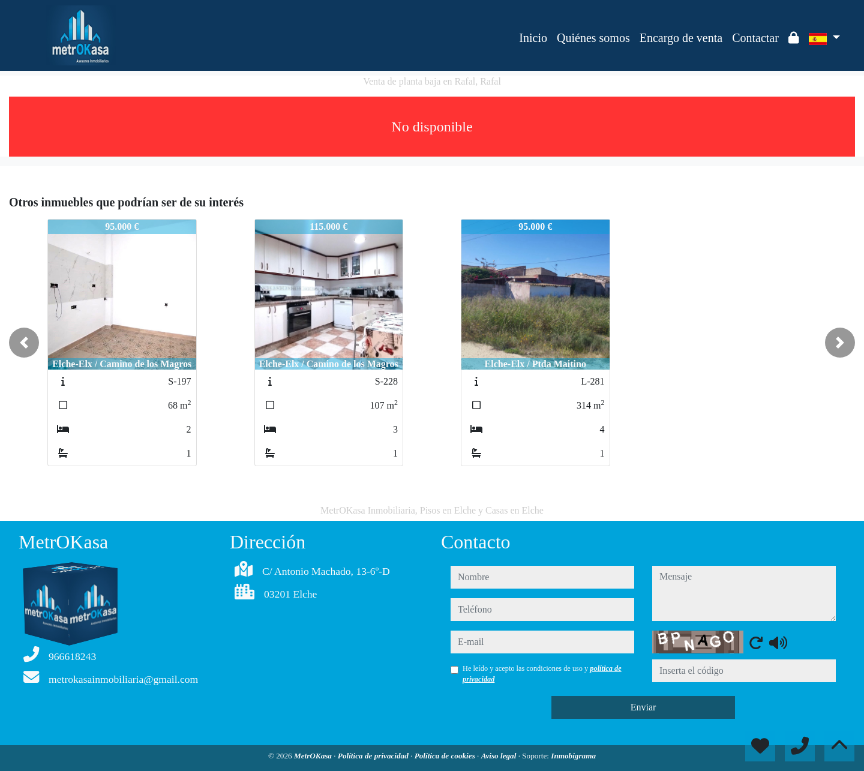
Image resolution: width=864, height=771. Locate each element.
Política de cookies (446, 755)
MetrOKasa (314, 755)
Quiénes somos (593, 37)
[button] (24, 343)
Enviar (643, 707)
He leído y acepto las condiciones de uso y (542, 673)
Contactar (755, 37)
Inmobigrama (573, 755)
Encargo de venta (681, 37)
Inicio (533, 37)
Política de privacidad (374, 755)
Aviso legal (499, 755)
